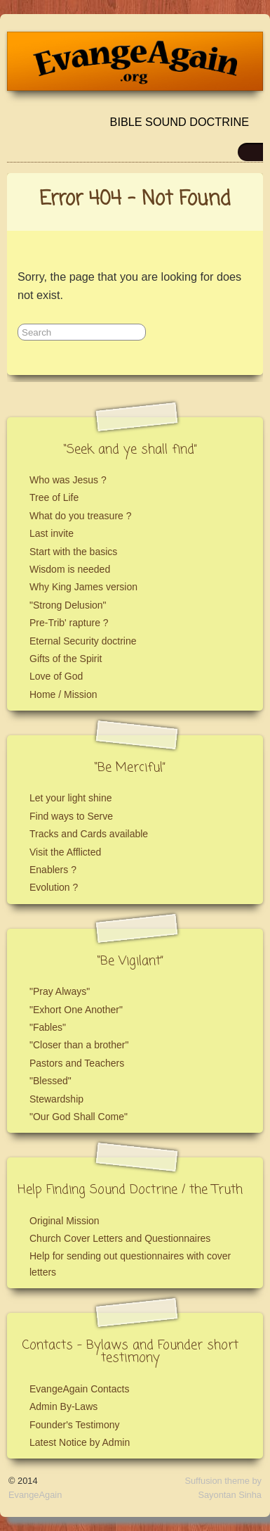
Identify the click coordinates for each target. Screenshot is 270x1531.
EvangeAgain (35, 1494)
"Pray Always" (59, 991)
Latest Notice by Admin (79, 1442)
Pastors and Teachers (76, 1063)
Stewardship (56, 1099)
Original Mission (64, 1220)
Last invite (51, 533)
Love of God (56, 676)
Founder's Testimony (74, 1424)
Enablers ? (52, 869)
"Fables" (47, 1027)
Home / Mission (63, 694)
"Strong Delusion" (68, 605)
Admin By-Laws (63, 1406)
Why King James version (83, 586)
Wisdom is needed (69, 569)
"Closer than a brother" (78, 1044)
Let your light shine (70, 797)
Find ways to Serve (71, 816)
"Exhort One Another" (76, 1009)
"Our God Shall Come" (78, 1116)
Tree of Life (54, 497)
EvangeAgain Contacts (79, 1389)
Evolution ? (53, 887)
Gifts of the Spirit (65, 658)
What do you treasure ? (80, 515)
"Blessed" (50, 1080)
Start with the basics (73, 551)
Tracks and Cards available (88, 833)
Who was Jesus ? (68, 479)
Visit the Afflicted (65, 852)
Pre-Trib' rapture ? (69, 622)
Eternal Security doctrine (83, 641)
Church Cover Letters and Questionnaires (119, 1238)
